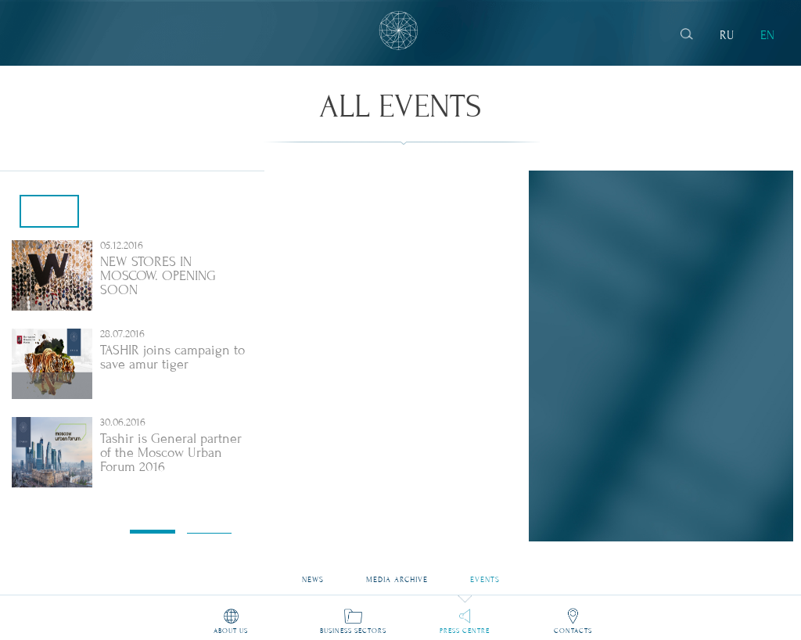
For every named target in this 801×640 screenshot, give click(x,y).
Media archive (396, 575)
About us (231, 631)
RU (727, 35)
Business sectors (353, 631)
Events (485, 575)
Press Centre (465, 631)
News (313, 575)
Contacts (573, 631)
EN (767, 35)
